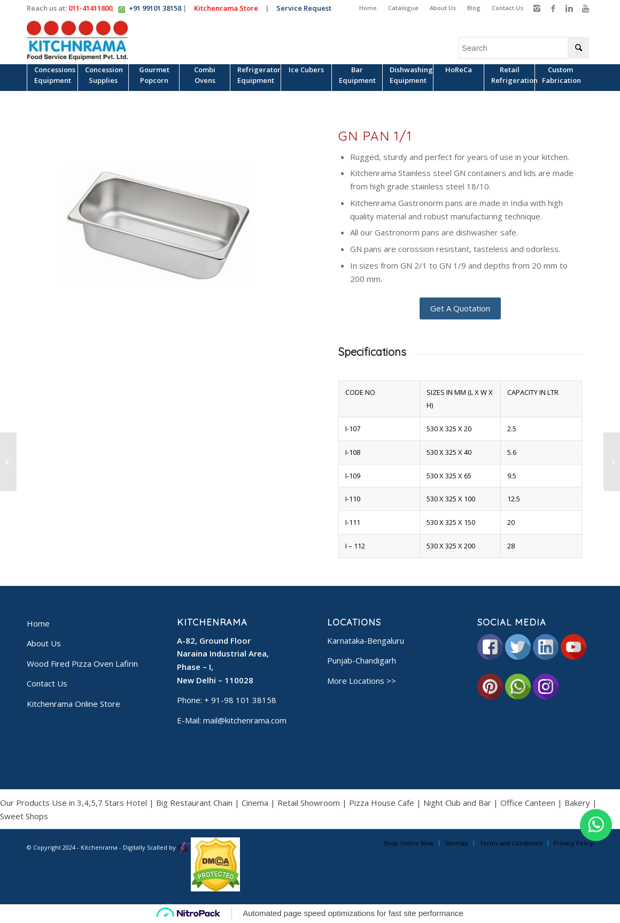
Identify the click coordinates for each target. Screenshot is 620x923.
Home (368, 8)
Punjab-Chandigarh (361, 660)
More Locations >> (361, 680)
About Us (443, 8)
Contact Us (507, 8)
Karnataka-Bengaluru (365, 640)
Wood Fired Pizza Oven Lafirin (82, 663)
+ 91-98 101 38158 (240, 700)
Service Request (305, 8)
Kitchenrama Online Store (73, 703)
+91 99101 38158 (155, 8)
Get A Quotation (460, 308)
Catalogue (403, 8)
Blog (473, 8)
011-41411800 (90, 8)
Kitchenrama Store (228, 8)
